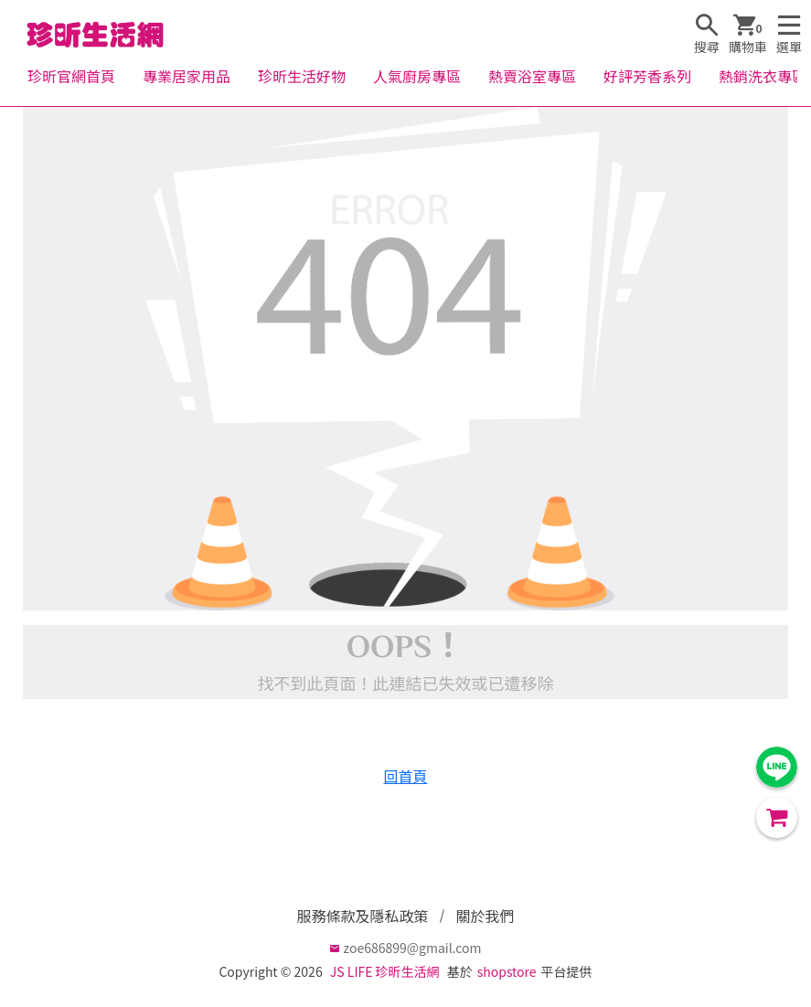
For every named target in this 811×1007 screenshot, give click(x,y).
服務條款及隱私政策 (362, 916)
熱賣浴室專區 (532, 76)
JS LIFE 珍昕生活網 (385, 971)
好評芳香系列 (647, 76)
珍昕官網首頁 (71, 76)
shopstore (507, 971)
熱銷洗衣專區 (762, 76)
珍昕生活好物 (302, 76)
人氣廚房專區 (417, 76)
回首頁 (405, 776)
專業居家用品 (186, 76)
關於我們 (485, 916)
